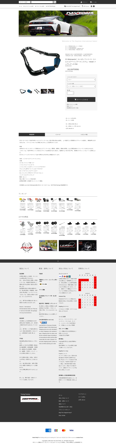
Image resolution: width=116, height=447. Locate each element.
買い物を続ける (69, 128)
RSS (60, 415)
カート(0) (93, 2)
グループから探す (39, 6)
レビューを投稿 (69, 120)
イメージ (58, 134)
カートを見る (81, 397)
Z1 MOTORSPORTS (72, 47)
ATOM (63, 415)
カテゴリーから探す (28, 6)
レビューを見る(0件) (70, 118)
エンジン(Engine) (79, 46)
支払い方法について (64, 398)
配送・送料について (64, 401)
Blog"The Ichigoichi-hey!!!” (65, 412)
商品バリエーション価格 (72, 104)
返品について (70, 106)
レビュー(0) (84, 134)
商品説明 (31, 134)
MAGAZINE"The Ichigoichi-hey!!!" (72, 6)
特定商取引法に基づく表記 (72, 107)
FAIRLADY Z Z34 (72, 46)
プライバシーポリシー (64, 409)
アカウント (84, 2)
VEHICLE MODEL (72, 49)
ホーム (20, 6)
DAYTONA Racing (50, 6)
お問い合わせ (85, 6)
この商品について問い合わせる (73, 126)
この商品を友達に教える (71, 124)
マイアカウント (82, 394)
